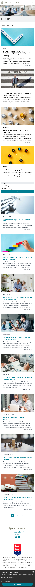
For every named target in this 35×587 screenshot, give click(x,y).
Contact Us (17, 534)
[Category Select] (17, 188)
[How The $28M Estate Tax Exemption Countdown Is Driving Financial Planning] (17, 48)
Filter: (4, 183)
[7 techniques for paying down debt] (17, 163)
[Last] (22, 515)
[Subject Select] (17, 185)
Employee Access (17, 532)
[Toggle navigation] (32, 2)
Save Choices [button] (17, 584)
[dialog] (17, 578)
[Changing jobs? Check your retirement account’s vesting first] (17, 87)
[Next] (20, 515)
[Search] (17, 191)
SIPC (9, 564)
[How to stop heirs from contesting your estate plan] (17, 126)
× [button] (33, 572)
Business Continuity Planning (17, 531)
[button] (17, 579)
